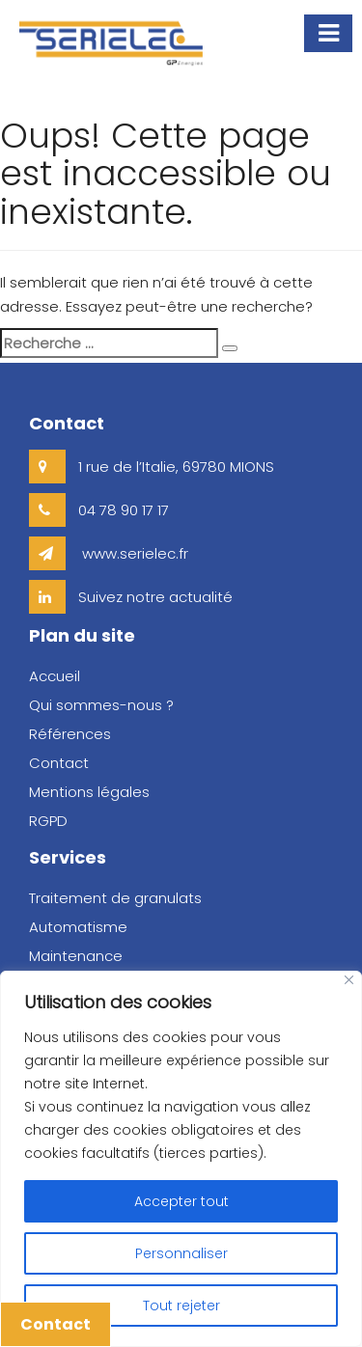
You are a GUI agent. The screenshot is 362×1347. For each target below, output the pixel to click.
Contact (55, 1324)
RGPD (48, 821)
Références (70, 734)
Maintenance (76, 956)
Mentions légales (89, 792)
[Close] (349, 980)
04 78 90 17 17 (99, 510)
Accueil (54, 676)
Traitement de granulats (115, 898)
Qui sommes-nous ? (101, 705)
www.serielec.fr (108, 553)
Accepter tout (181, 1201)
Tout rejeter (181, 1305)
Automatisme (78, 927)
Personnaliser (181, 1253)
